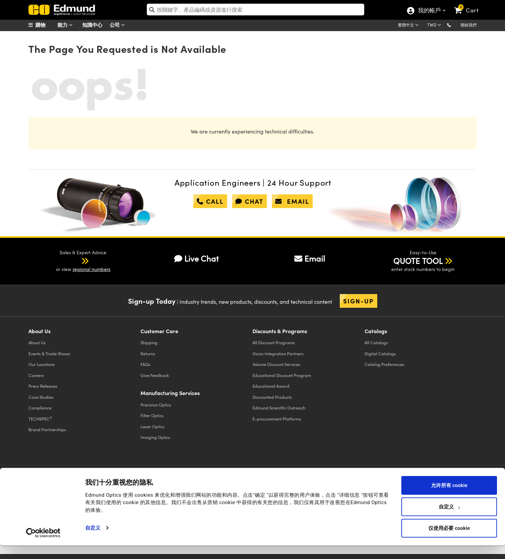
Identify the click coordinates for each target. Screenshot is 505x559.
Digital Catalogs (380, 353)
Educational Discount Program (281, 375)
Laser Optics (152, 426)
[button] (454, 24)
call (210, 201)
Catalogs (376, 342)
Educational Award (270, 386)
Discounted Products (272, 397)
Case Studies (41, 397)
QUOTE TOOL (418, 260)
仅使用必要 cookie (449, 541)
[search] (256, 9)
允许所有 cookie (449, 498)
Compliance (40, 407)
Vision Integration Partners (278, 353)
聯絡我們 (469, 24)
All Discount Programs (273, 342)
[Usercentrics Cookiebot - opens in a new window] (43, 546)
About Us (37, 342)
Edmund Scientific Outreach (278, 407)
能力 (67, 25)
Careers (36, 375)
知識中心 (92, 24)
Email (309, 258)
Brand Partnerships (47, 429)
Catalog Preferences (384, 364)
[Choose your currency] (435, 25)
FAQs (145, 364)
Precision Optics (155, 404)
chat (249, 201)
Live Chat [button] (196, 258)
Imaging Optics (155, 437)
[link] (469, 5)
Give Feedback (154, 375)
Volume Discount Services (276, 364)
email (292, 201)
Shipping (149, 342)
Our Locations (41, 364)
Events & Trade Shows (49, 353)
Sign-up (358, 300)
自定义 (92, 541)
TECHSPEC (40, 418)
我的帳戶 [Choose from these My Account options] (429, 11)
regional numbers (91, 269)
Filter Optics (152, 415)
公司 (119, 25)
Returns (147, 353)
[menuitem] (45, 25)
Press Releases (43, 386)
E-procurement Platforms (276, 419)
